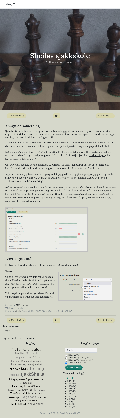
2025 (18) (72, 383)
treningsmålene (104, 193)
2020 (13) (72, 396)
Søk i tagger (74, 355)
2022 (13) (72, 391)
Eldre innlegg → (105, 115)
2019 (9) (71, 399)
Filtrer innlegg (74, 367)
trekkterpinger (97, 155)
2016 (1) (71, 401)
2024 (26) (72, 386)
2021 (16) (71, 394)
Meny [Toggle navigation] (10, 4)
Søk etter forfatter (77, 362)
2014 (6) (71, 406)
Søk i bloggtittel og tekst (79, 357)
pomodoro (26, 293)
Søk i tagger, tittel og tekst (80, 360)
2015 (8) (71, 404)
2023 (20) (72, 389)
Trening (25, 305)
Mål (18, 305)
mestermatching (20, 158)
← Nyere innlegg (16, 115)
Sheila (18, 311)
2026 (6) (71, 381)
